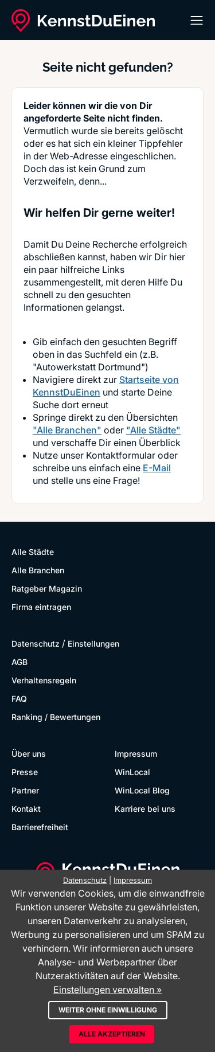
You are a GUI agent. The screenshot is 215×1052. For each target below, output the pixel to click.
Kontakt (26, 809)
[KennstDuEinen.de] (83, 20)
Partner (25, 790)
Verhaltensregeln (43, 680)
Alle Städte (32, 552)
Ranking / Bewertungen (55, 717)
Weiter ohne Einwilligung (107, 1010)
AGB (19, 662)
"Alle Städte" (153, 430)
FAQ (19, 698)
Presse (24, 772)
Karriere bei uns (145, 809)
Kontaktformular (120, 455)
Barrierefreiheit (39, 827)
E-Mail (157, 468)
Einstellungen (93, 643)
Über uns (28, 753)
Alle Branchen (37, 570)
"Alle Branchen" (67, 430)
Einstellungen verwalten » (107, 989)
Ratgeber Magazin (46, 588)
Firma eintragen (41, 607)
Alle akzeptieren (112, 1034)
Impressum (136, 753)
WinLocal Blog (142, 790)
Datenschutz (35, 643)
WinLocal (132, 772)
